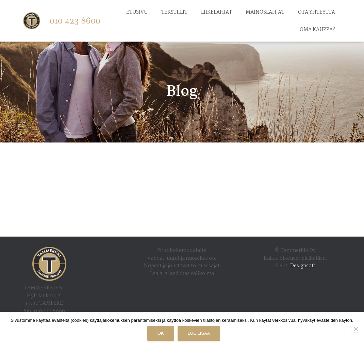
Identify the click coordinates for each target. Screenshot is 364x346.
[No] (355, 329)
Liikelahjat (216, 12)
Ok (161, 333)
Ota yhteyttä (316, 12)
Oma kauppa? (317, 30)
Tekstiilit (174, 12)
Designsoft (302, 266)
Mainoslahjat (265, 12)
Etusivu (137, 12)
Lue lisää (199, 333)
